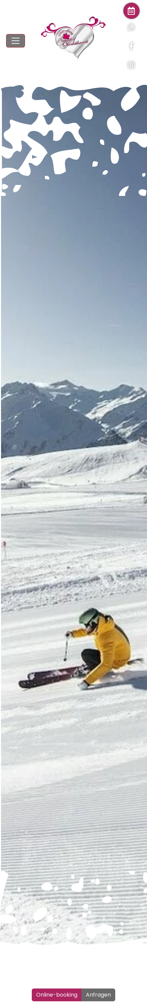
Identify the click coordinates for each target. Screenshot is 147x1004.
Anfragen (98, 995)
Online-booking (56, 995)
